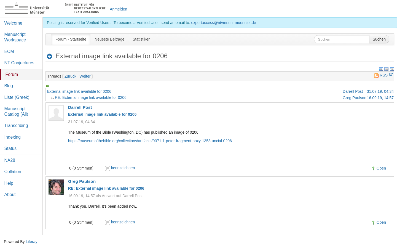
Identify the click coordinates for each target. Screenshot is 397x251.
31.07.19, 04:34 (380, 91)
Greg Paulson (354, 98)
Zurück (70, 76)
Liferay (31, 241)
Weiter (84, 76)
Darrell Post (353, 91)
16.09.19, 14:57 (380, 98)
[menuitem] (70, 39)
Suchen (379, 39)
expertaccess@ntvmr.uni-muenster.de (223, 22)
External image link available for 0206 (79, 91)
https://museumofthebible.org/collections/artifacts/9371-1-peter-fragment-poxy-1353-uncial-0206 (150, 141)
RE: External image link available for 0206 (91, 97)
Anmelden (118, 9)
